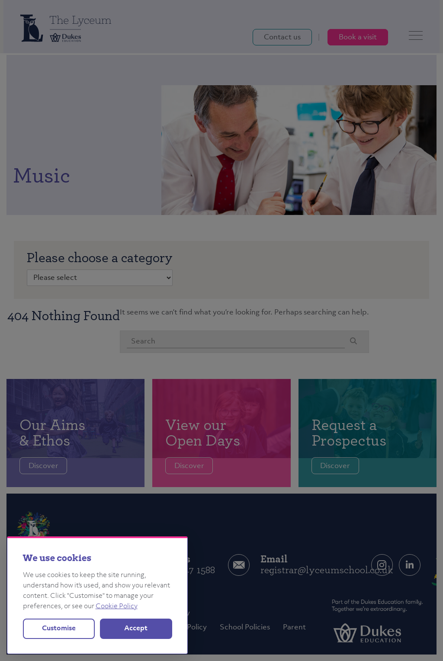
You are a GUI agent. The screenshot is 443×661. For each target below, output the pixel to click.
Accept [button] (136, 628)
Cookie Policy (117, 606)
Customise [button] (59, 628)
